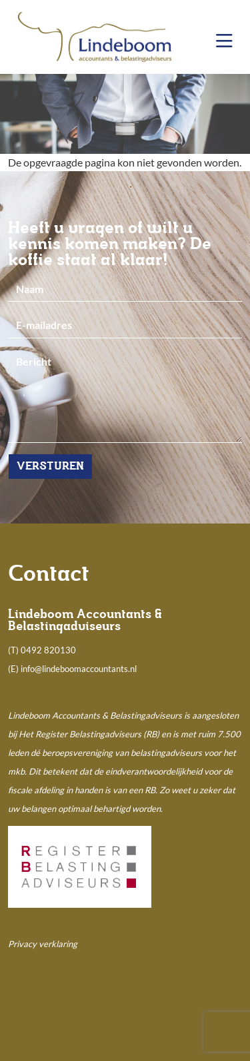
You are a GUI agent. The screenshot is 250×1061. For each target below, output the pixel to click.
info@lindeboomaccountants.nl (79, 668)
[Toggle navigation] (224, 41)
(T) (14, 650)
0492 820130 (48, 650)
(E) (14, 668)
